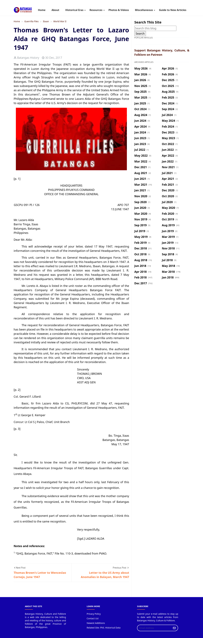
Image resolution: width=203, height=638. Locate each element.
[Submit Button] (174, 628)
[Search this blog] (155, 28)
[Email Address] (154, 628)
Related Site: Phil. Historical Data (104, 627)
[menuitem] (42, 10)
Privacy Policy (94, 613)
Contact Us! (93, 618)
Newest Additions (96, 623)
